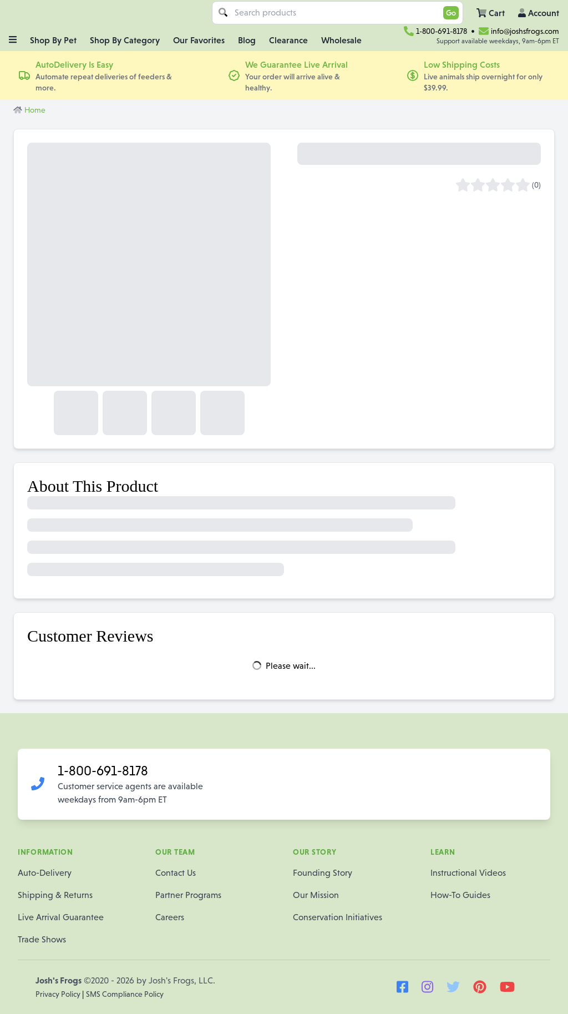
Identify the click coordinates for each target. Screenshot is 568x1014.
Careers (169, 917)
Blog (247, 40)
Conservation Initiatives (337, 917)
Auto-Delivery (45, 872)
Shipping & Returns (55, 895)
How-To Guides (460, 895)
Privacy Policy (59, 994)
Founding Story (322, 872)
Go (451, 12)
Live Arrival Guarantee (61, 917)
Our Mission (316, 895)
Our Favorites (199, 40)
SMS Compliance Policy (125, 994)
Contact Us (175, 872)
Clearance (288, 40)
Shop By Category (125, 40)
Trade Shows (42, 939)
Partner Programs (188, 895)
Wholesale (341, 40)
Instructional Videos (468, 872)
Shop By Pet (53, 40)
